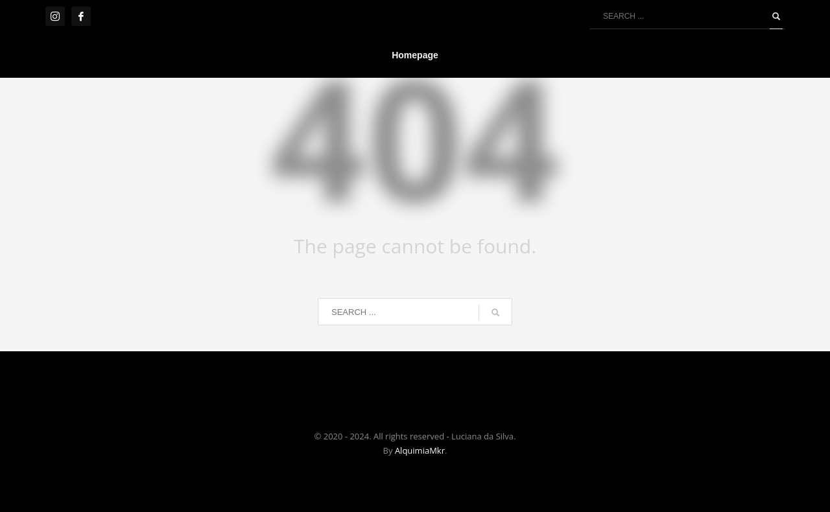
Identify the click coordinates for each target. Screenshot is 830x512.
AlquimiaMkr (420, 450)
